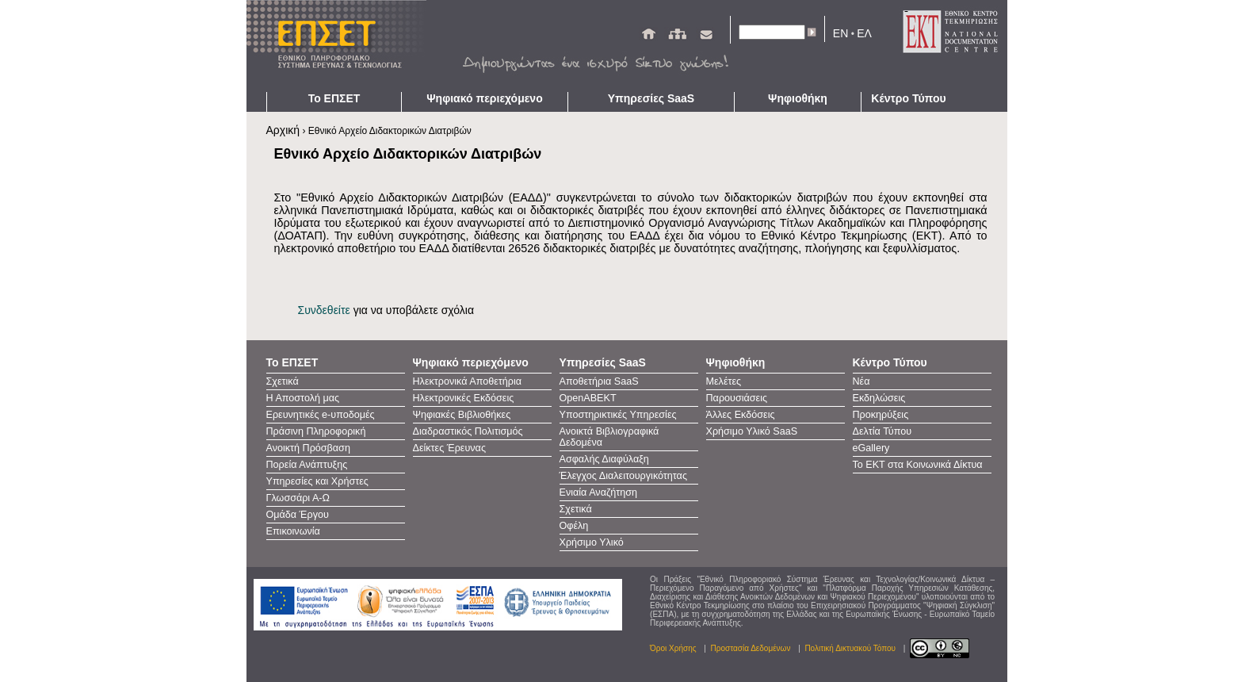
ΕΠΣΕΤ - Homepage (341, 46)
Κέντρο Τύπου (908, 98)
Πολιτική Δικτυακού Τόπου (850, 648)
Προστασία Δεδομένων (751, 648)
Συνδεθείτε (324, 310)
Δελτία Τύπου (882, 431)
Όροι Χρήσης (673, 648)
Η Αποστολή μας (303, 398)
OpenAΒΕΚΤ (588, 398)
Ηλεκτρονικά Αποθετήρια (467, 381)
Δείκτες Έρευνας (449, 448)
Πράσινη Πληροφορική (316, 431)
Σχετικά (282, 381)
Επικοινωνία (293, 531)
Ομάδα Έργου (297, 514)
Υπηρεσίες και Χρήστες (317, 481)
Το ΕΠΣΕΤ (334, 98)
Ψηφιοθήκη (797, 98)
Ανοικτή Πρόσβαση (308, 448)
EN (840, 33)
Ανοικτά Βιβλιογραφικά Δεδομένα (609, 437)
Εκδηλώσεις (879, 398)
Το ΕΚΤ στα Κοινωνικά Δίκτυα (918, 464)
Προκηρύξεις (881, 414)
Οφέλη (574, 525)
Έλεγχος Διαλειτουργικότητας (623, 475)
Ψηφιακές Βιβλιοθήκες (462, 414)
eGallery (871, 448)
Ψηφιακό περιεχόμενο (484, 98)
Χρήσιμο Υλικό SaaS (752, 431)
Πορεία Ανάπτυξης (307, 464)
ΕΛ (864, 33)
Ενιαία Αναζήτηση (599, 492)
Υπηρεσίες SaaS (651, 98)
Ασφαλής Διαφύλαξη (604, 459)
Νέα (861, 381)
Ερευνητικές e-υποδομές (320, 414)
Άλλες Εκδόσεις (740, 414)
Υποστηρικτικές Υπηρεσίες (618, 414)
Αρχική (283, 130)
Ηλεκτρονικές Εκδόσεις (463, 398)
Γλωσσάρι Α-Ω (298, 498)
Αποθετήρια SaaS (599, 381)
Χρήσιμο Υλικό (592, 542)
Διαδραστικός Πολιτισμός (468, 431)
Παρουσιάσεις (737, 398)
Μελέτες (724, 381)
